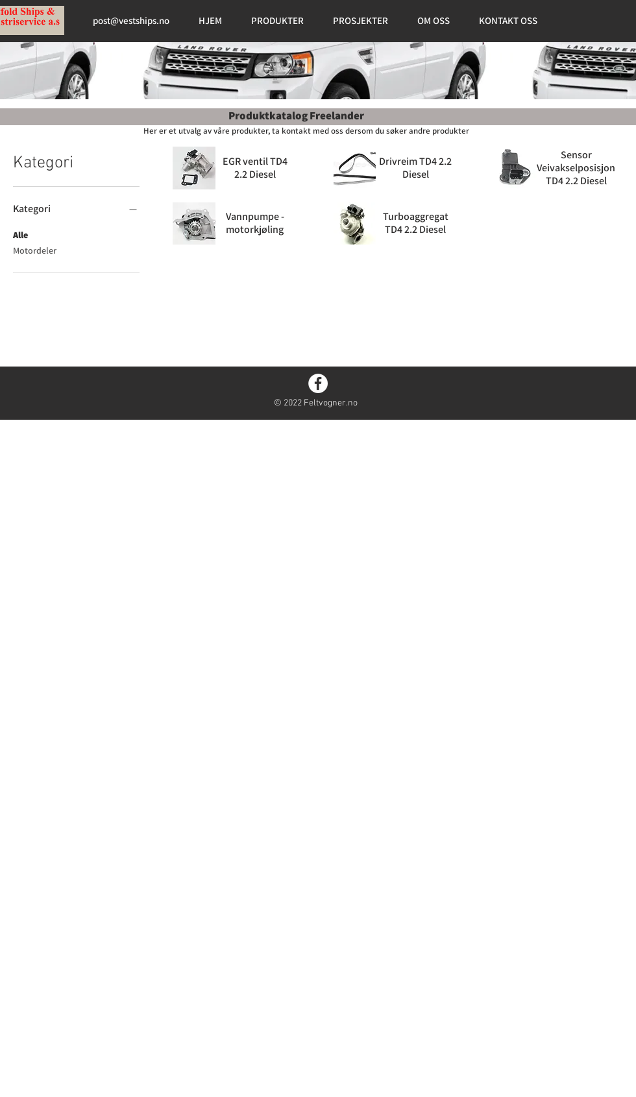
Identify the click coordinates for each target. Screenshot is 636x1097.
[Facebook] (318, 383)
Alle (20, 234)
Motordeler (34, 249)
